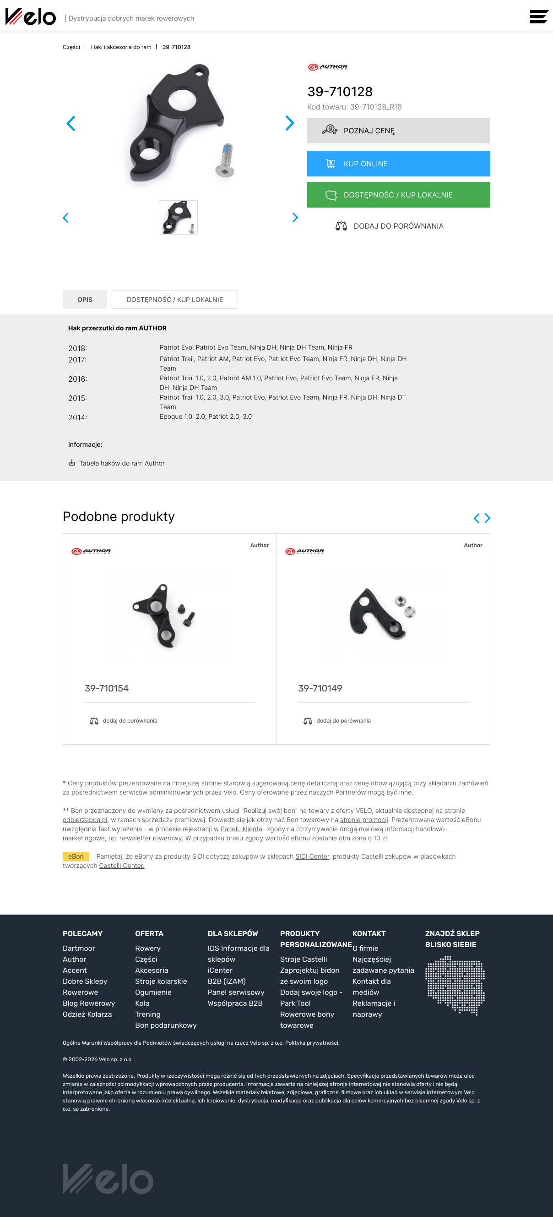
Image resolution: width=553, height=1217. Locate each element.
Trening (148, 1014)
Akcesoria (151, 970)
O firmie (365, 948)
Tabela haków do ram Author (122, 463)
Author (75, 959)
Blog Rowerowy (89, 1003)
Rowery (148, 948)
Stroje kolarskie (161, 981)
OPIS (84, 299)
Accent (75, 970)
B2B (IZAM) (227, 981)
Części (146, 959)
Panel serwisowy (236, 992)
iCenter (220, 970)
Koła (142, 1003)
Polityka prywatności (311, 1043)
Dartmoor (79, 948)
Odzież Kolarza (87, 1014)
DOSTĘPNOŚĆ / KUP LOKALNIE (175, 299)
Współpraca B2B (235, 1003)
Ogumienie (153, 992)
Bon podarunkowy (165, 1025)
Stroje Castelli (303, 959)
